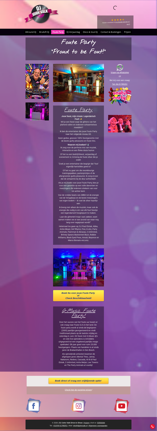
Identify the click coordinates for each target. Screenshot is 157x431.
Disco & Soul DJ (90, 32)
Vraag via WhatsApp (120, 72)
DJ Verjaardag (73, 32)
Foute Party (57, 32)
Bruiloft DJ (44, 32)
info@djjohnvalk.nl (80, 426)
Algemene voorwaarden (98, 426)
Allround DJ (30, 32)
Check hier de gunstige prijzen (78, 390)
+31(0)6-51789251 (60, 426)
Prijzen (127, 32)
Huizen (86, 423)
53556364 (101, 423)
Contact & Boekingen (111, 32)
